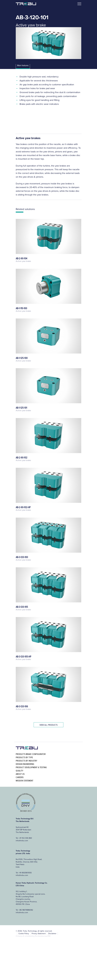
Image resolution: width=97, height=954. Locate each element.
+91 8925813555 (25, 872)
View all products (48, 724)
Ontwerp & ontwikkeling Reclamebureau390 (33, 936)
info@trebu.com (22, 840)
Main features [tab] (23, 65)
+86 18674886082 (26, 910)
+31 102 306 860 (25, 838)
